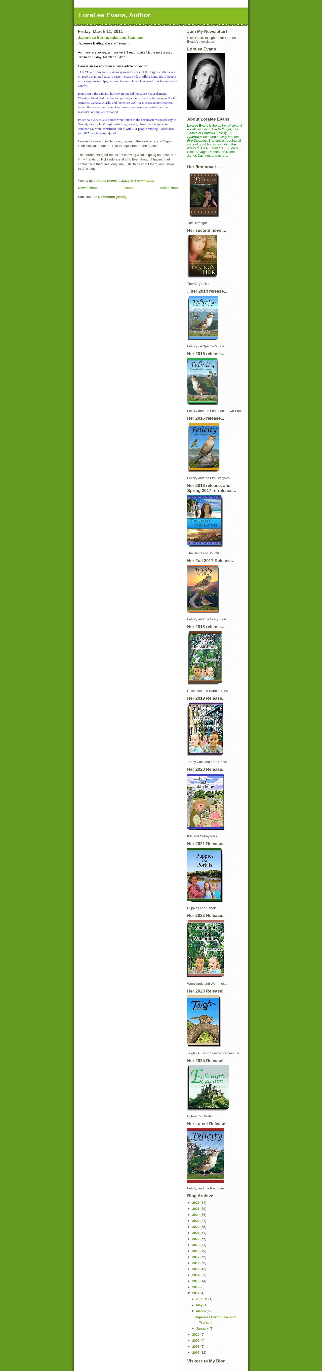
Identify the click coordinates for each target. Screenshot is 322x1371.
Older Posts (169, 188)
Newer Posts (88, 188)
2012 (196, 1287)
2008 (196, 1346)
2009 (196, 1340)
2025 (196, 1209)
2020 (196, 1239)
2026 (196, 1202)
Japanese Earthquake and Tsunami (110, 37)
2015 (196, 1269)
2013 (196, 1281)
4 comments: (144, 181)
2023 (196, 1221)
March (201, 1311)
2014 (196, 1275)
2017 (196, 1257)
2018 (196, 1251)
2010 (196, 1334)
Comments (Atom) (112, 197)
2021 (196, 1233)
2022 (196, 1227)
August (202, 1299)
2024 (196, 1215)
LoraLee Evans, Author (114, 15)
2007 (196, 1352)
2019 (196, 1245)
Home (128, 188)
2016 (196, 1263)
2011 (196, 1293)
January (203, 1328)
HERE (199, 38)
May (200, 1305)
